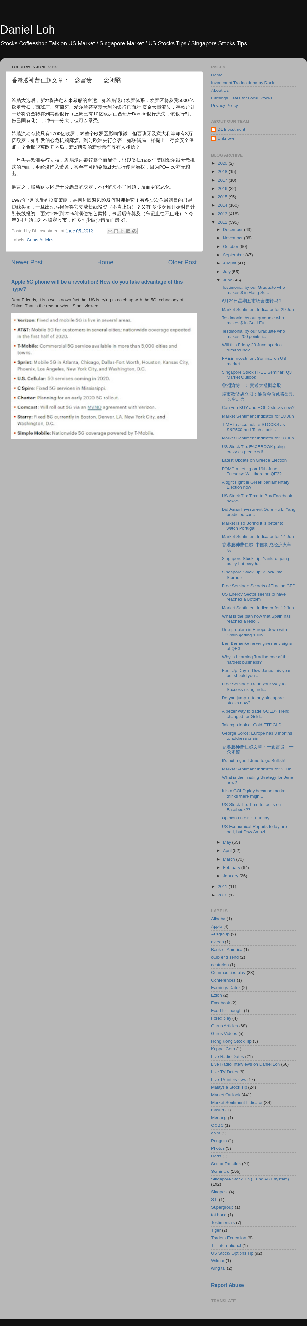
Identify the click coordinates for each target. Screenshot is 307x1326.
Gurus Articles (40, 239)
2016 (223, 188)
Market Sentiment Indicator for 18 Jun (258, 416)
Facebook (220, 1002)
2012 (223, 222)
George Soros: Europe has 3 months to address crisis (257, 736)
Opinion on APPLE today (246, 818)
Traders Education (228, 1237)
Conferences (223, 980)
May (227, 842)
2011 (223, 886)
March (229, 859)
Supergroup (222, 1207)
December (233, 229)
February (232, 867)
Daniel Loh (27, 29)
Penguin (219, 1140)
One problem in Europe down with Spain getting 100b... (254, 632)
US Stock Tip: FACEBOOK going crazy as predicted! (253, 449)
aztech (217, 941)
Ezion (216, 995)
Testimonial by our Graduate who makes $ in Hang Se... (253, 290)
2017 (223, 180)
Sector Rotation (226, 1163)
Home (105, 262)
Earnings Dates (225, 987)
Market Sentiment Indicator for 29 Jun (258, 309)
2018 (223, 171)
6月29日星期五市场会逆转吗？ (252, 300)
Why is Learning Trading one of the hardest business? (255, 659)
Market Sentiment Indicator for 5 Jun (257, 769)
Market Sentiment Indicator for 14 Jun (258, 536)
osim (215, 1133)
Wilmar (217, 1260)
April (228, 850)
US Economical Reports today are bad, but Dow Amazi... (254, 829)
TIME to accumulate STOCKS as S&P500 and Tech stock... (253, 427)
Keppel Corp (223, 1048)
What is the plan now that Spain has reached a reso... (256, 619)
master (217, 1110)
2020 (223, 163)
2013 (223, 213)
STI (214, 1199)
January (231, 875)
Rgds (216, 1156)
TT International (226, 1245)
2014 (223, 205)
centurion (220, 964)
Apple (216, 926)
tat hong (219, 1214)
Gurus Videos (224, 1033)
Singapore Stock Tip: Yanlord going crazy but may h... (255, 561)
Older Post (182, 262)
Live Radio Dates (227, 1056)
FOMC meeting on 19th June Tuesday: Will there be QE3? (252, 471)
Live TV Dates (224, 1071)
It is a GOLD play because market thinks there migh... (254, 793)
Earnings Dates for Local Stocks (241, 98)
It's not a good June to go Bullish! (253, 760)
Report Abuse (227, 1285)
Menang (219, 1117)
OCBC (217, 1125)
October (231, 246)
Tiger (216, 1230)
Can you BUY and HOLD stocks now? (258, 407)
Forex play (221, 1018)
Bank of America (226, 949)
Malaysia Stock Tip (229, 1087)
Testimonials (223, 1222)
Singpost (219, 1191)
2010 (223, 895)
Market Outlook (225, 1095)
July (227, 271)
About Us (220, 90)
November (233, 237)
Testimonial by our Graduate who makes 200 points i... (253, 334)
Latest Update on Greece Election (254, 460)
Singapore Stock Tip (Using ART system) (250, 1179)
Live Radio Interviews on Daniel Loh (245, 1064)
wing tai (218, 1268)
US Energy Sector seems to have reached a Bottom (254, 597)
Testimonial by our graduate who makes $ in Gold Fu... (253, 320)
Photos (217, 1148)
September (234, 254)
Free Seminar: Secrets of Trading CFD (258, 585)
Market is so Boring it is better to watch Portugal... (253, 526)
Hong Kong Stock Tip (231, 1041)
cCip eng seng (225, 957)
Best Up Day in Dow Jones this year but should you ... (256, 673)
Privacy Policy (224, 105)
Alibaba (218, 918)
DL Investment (231, 129)
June (228, 280)
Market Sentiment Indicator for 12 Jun (258, 607)
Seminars (220, 1171)
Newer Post (27, 262)
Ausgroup (220, 934)
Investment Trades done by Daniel (244, 82)
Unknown (226, 138)
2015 (223, 196)
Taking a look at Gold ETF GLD (252, 724)
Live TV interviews (228, 1079)
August (230, 263)
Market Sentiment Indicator (237, 1102)
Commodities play (228, 972)
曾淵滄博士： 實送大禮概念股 (251, 385)
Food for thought (227, 1010)
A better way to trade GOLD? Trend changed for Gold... (256, 714)
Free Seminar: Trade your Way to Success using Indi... (254, 686)
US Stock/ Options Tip (232, 1253)
